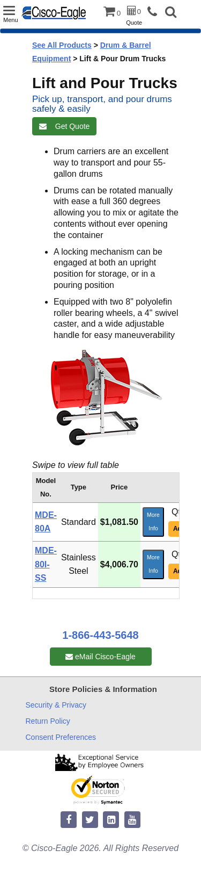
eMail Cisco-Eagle (100, 656)
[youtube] (132, 820)
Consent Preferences (61, 737)
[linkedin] (111, 820)
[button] (170, 13)
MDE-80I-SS (46, 564)
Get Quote (64, 126)
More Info (153, 521)
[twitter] (90, 820)
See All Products (62, 45)
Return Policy (48, 721)
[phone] (154, 12)
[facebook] (69, 820)
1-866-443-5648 (100, 635)
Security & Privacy (56, 705)
